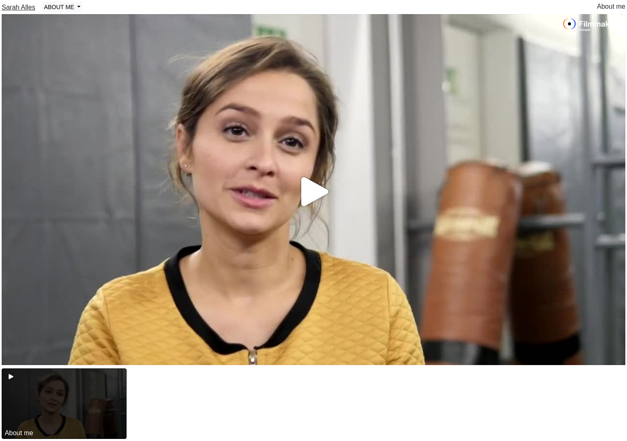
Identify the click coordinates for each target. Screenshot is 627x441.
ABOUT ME (60, 7)
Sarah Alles (18, 7)
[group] (64, 403)
